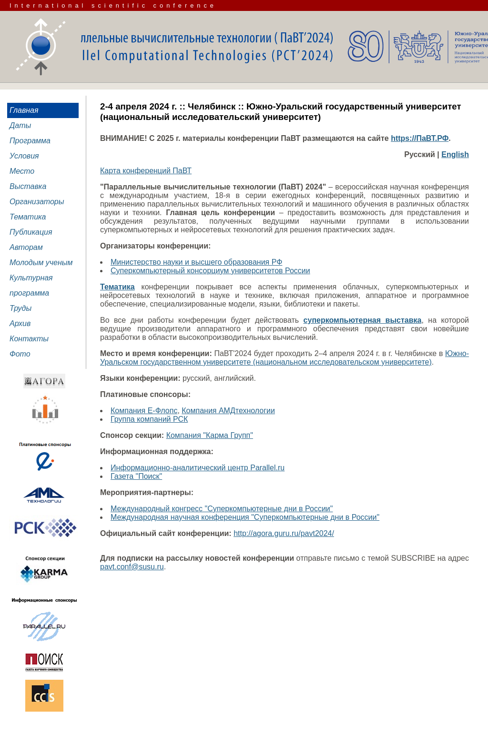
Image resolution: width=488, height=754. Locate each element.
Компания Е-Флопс (144, 411)
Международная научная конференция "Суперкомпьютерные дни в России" (245, 517)
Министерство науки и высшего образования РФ (196, 262)
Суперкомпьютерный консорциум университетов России (210, 271)
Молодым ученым (41, 262)
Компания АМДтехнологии (228, 411)
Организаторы (37, 202)
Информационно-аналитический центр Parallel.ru (198, 468)
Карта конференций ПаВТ (146, 171)
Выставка (28, 186)
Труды (20, 308)
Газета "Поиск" (136, 476)
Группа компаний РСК (149, 419)
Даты (20, 125)
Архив (20, 323)
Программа (30, 141)
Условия (24, 156)
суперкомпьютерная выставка (363, 320)
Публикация (31, 232)
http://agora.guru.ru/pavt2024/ (284, 533)
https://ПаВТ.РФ (419, 138)
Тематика (28, 217)
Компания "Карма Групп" (209, 435)
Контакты (29, 339)
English (455, 154)
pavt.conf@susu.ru (132, 567)
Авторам (26, 247)
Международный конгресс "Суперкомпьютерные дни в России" (222, 509)
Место (22, 171)
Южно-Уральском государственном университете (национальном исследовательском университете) (284, 357)
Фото (20, 354)
